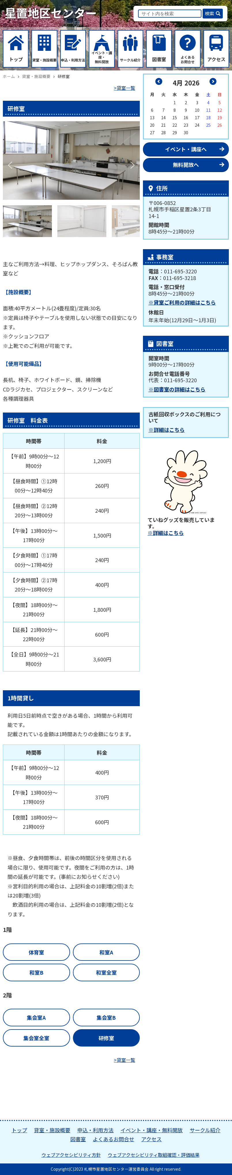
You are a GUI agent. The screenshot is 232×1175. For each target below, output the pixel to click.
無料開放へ (186, 164)
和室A (106, 952)
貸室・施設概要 (52, 1130)
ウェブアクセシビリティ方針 (71, 1154)
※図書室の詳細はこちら (176, 389)
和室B (36, 972)
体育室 (36, 952)
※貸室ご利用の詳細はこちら (182, 302)
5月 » (213, 81)
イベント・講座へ (186, 149)
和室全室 (106, 972)
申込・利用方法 (95, 1130)
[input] (169, 14)
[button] (10, 165)
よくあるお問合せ (113, 1139)
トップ (19, 1130)
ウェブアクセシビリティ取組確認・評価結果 (153, 1154)
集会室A (36, 1017)
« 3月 (158, 81)
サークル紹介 (205, 1130)
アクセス (151, 1139)
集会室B (106, 1017)
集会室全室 (36, 1038)
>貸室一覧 (124, 87)
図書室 (78, 1139)
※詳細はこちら (166, 429)
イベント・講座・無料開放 (151, 1130)
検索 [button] (209, 13)
